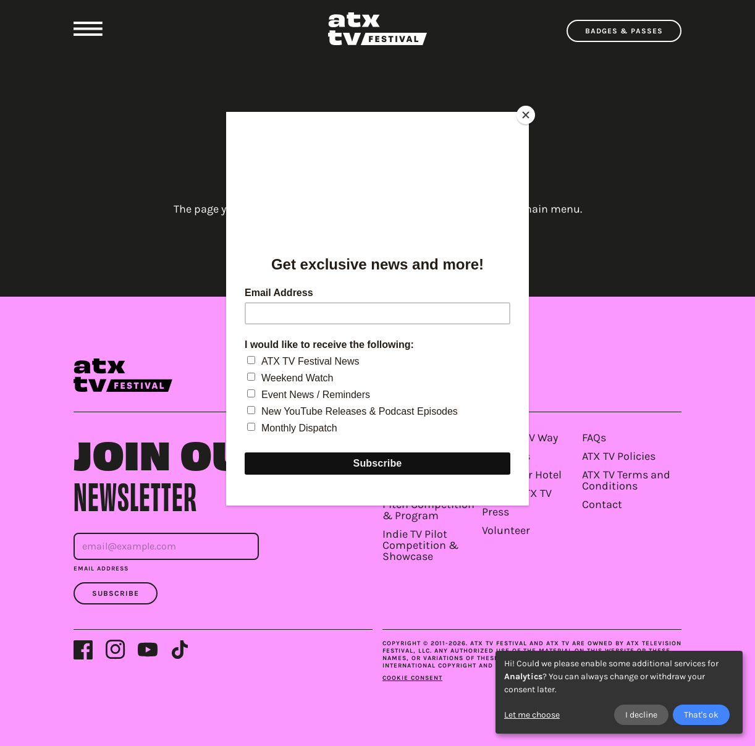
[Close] (526, 115)
